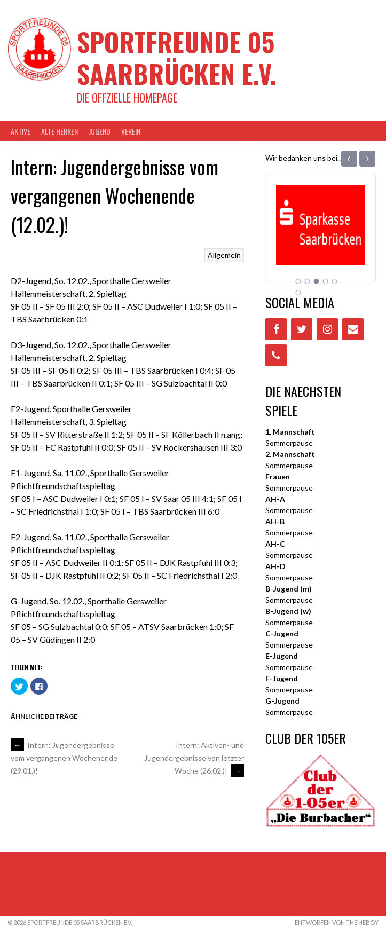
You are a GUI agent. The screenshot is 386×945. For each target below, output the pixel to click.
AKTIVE (20, 131)
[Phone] (276, 355)
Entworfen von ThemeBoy (337, 922)
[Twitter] (301, 329)
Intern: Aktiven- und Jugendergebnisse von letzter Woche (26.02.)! (194, 758)
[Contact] (353, 329)
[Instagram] (327, 329)
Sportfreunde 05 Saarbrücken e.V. (177, 57)
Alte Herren (59, 131)
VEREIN (130, 131)
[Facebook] (276, 329)
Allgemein (224, 254)
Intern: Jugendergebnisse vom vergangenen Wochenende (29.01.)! (64, 758)
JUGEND (100, 131)
